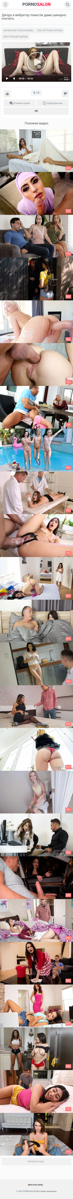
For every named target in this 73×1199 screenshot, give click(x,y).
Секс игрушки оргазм (50, 30)
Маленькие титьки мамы (18, 30)
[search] (67, 4)
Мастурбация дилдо (16, 36)
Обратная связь (35, 1185)
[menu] (5, 4)
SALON (36, 4)
